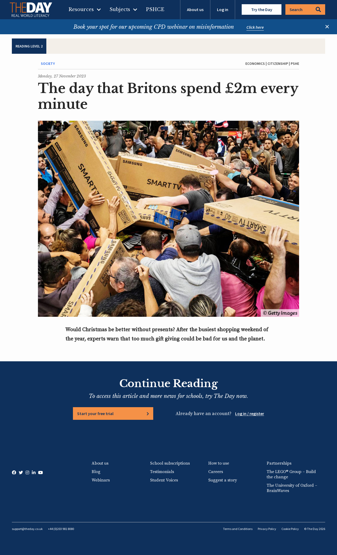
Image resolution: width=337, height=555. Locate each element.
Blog (96, 471)
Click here (255, 27)
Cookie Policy (290, 529)
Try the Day (261, 9)
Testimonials (162, 471)
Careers (215, 471)
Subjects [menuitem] (120, 9)
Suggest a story (222, 480)
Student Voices (164, 480)
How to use (218, 463)
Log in (222, 9)
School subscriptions (170, 463)
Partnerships (279, 463)
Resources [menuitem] (81, 9)
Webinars (101, 480)
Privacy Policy (267, 529)
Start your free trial (95, 413)
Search (305, 9)
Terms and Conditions (237, 529)
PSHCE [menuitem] (155, 9)
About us (195, 9)
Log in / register (249, 413)
